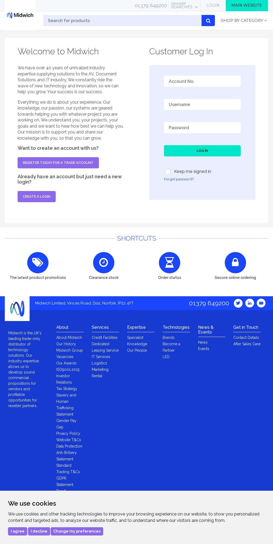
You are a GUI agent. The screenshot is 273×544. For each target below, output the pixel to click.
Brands (169, 337)
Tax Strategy (66, 389)
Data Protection (69, 446)
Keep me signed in (188, 172)
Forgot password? (179, 179)
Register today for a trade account (58, 163)
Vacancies (65, 357)
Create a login (36, 196)
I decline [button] (39, 531)
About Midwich (69, 337)
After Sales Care (246, 344)
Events (203, 349)
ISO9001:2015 (67, 369)
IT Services (101, 357)
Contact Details (246, 337)
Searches (181, 5)
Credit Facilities (105, 337)
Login (213, 5)
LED (166, 357)
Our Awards (66, 363)
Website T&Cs (68, 440)
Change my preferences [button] (77, 531)
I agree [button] (18, 531)
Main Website (246, 5)
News (203, 342)
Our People (137, 350)
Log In (202, 151)
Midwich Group (69, 350)
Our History (66, 344)
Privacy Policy (68, 433)
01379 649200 (151, 5)
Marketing (100, 369)
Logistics (99, 363)
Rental (97, 376)
